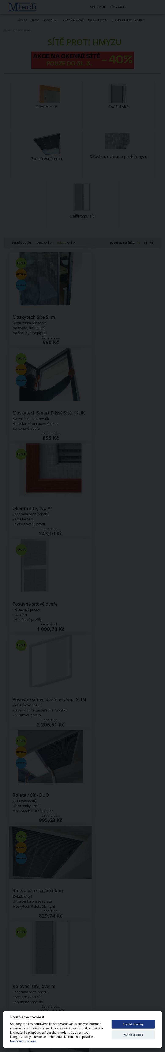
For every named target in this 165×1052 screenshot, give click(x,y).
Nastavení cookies (23, 1041)
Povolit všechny (133, 1024)
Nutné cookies (133, 1035)
